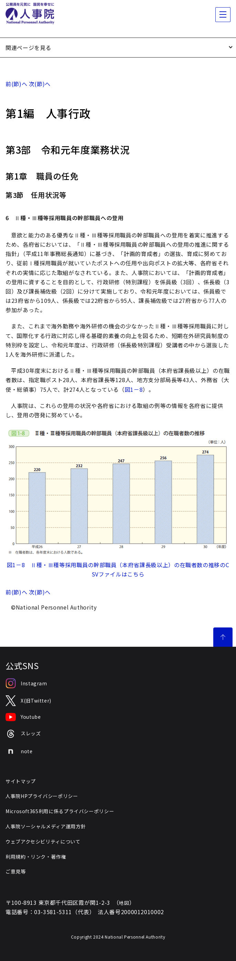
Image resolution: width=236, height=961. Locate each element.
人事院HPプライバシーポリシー (42, 796)
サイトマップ (21, 781)
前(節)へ (16, 84)
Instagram (26, 683)
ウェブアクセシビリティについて (43, 841)
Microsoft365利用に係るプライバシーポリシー (60, 811)
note (19, 751)
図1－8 (134, 389)
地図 (124, 902)
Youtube (23, 717)
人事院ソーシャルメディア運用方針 (46, 826)
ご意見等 (16, 871)
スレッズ (23, 733)
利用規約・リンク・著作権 (36, 856)
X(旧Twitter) (28, 700)
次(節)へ (40, 84)
